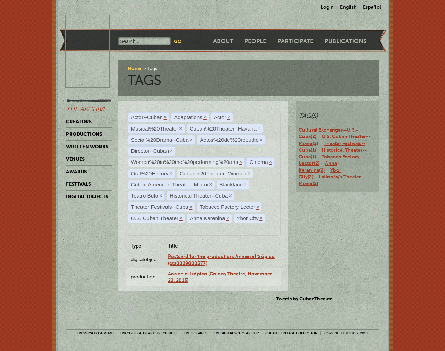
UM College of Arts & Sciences (149, 333)
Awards (76, 171)
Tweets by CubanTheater (304, 298)
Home (135, 68)
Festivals (78, 184)
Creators (79, 121)
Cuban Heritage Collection (291, 333)
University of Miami (95, 333)
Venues (75, 159)
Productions (84, 134)
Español (372, 7)
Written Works (87, 146)
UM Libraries (196, 333)
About (223, 41)
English (348, 7)
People (255, 41)
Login (327, 7)
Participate (295, 41)
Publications (345, 41)
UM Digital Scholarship (236, 333)
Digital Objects (87, 196)
